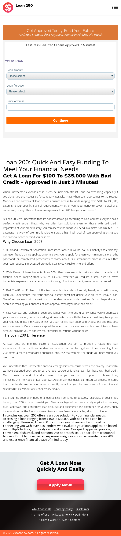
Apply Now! (60, 485)
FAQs (64, 520)
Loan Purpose (15, 85)
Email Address (15, 101)
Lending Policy (63, 509)
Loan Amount (15, 70)
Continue (60, 120)
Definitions (82, 514)
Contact (75, 520)
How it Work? (49, 520)
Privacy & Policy (62, 514)
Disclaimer (82, 509)
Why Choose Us (41, 509)
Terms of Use (40, 514)
